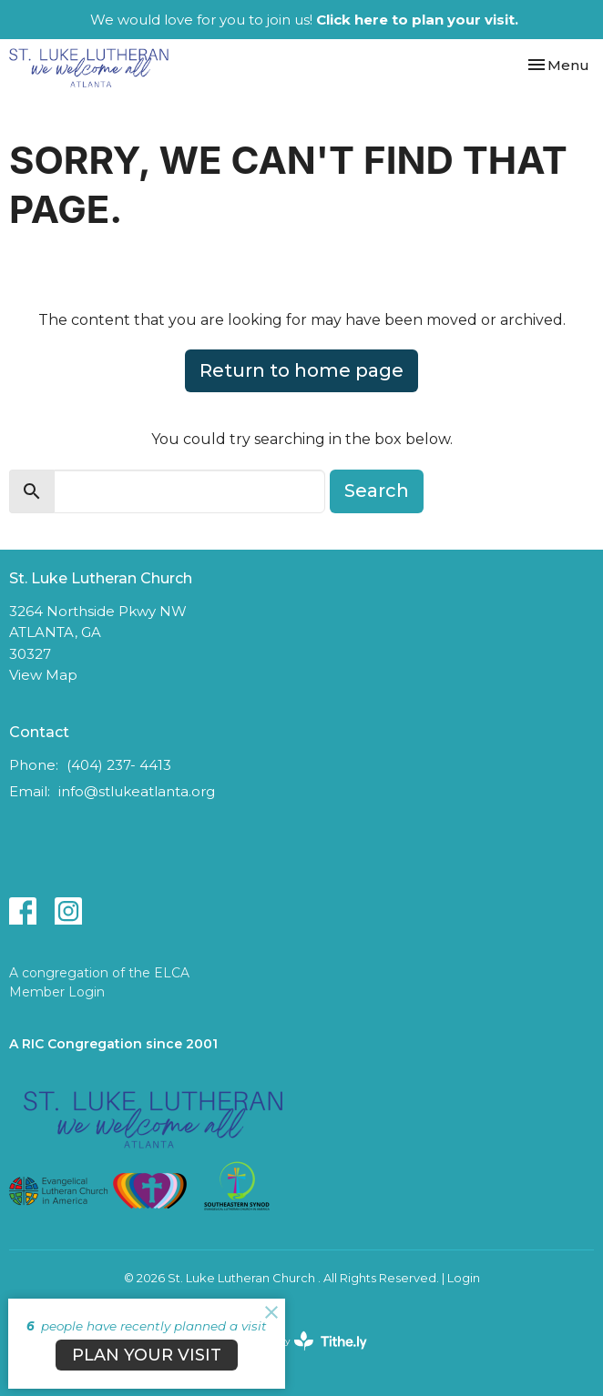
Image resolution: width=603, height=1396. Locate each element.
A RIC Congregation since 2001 (113, 1044)
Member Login (57, 992)
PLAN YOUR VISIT (146, 1355)
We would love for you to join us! (304, 19)
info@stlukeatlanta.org (136, 791)
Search (376, 490)
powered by (301, 1341)
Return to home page (301, 370)
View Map (43, 674)
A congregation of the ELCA (99, 973)
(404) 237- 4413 (118, 765)
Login (463, 1278)
